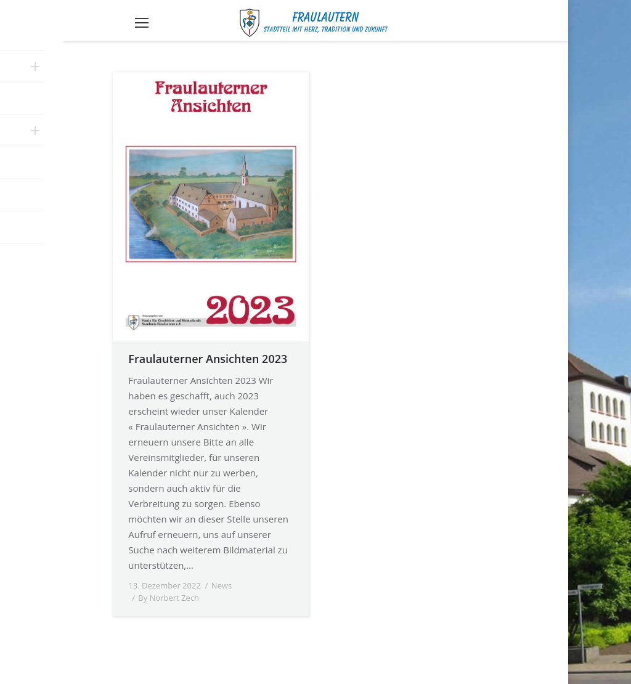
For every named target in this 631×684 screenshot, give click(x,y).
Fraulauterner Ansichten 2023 (207, 358)
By (168, 597)
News (221, 585)
